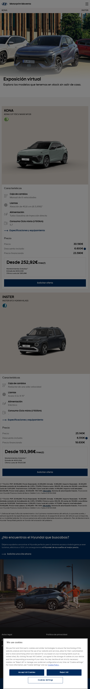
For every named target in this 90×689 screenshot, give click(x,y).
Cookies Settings (45, 680)
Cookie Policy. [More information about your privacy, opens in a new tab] (53, 665)
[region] (45, 663)
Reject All (64, 672)
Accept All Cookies (26, 672)
